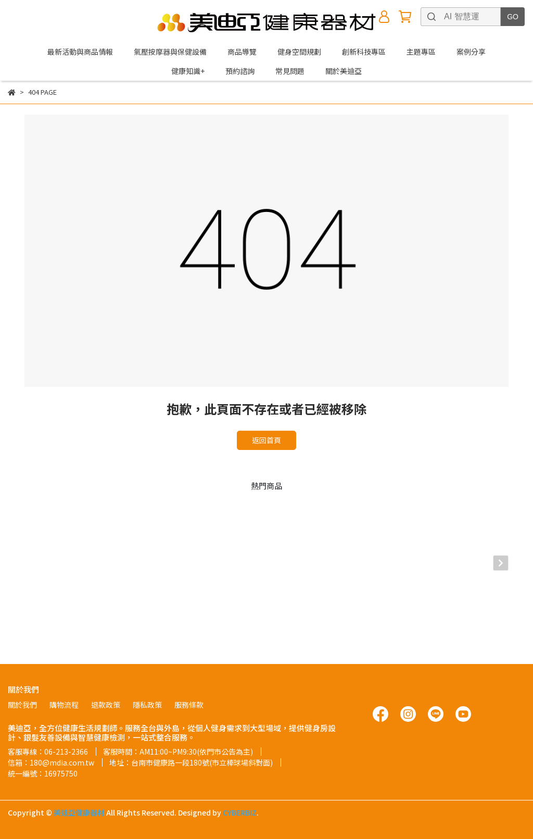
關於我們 (22, 704)
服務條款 (189, 704)
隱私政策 (147, 704)
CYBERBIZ (240, 812)
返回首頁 (266, 440)
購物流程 (64, 704)
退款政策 (105, 704)
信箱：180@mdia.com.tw (51, 762)
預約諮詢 (240, 71)
